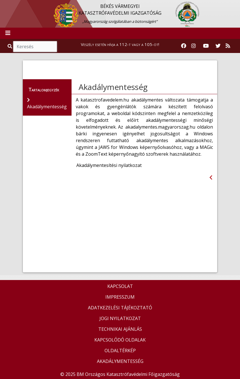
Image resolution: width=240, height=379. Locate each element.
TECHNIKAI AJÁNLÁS (120, 329)
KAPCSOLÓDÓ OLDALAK (120, 340)
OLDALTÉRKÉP (120, 350)
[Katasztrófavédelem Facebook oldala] (184, 46)
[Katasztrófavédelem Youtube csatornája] (206, 46)
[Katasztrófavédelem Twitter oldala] (218, 46)
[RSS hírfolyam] (228, 46)
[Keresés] (35, 46)
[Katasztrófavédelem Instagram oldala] (193, 46)
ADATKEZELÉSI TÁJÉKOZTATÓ (120, 308)
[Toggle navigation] (8, 33)
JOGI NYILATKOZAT (120, 318)
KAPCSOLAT (120, 286)
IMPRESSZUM (120, 297)
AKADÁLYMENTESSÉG (120, 361)
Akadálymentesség (113, 86)
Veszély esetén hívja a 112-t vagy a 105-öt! (120, 44)
